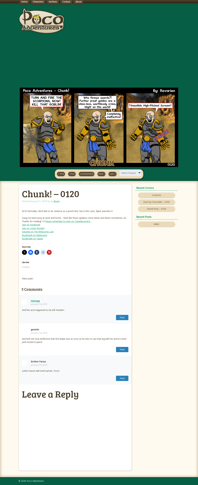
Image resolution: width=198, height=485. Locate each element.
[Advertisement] (99, 63)
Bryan (57, 201)
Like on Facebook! (31, 224)
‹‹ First (61, 173)
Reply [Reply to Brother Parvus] (122, 378)
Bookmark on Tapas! (32, 238)
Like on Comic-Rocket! (33, 228)
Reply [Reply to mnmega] (122, 317)
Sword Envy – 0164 (156, 208)
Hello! (156, 224)
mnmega (35, 300)
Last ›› (112, 173)
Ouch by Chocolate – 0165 (156, 201)
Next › (101, 173)
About (78, 1)
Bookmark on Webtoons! (34, 235)
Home (24, 1)
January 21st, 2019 (39, 304)
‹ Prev (72, 173)
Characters (38, 1)
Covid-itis (156, 195)
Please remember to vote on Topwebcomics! (67, 221)
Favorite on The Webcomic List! (38, 231)
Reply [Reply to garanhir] (122, 349)
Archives (53, 1)
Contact (66, 1)
